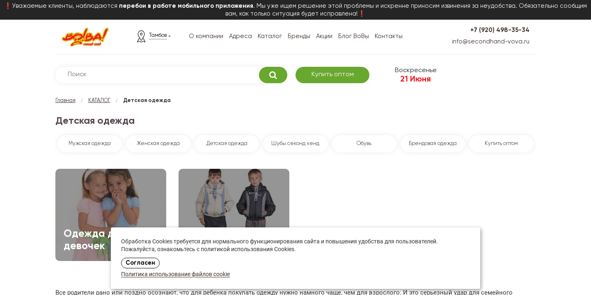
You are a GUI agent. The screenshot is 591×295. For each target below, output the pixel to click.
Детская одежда (226, 143)
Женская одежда (158, 143)
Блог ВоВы (353, 36)
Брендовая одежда (433, 143)
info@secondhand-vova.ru (490, 42)
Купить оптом (333, 74)
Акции (324, 36)
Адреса (240, 36)
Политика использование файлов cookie (175, 274)
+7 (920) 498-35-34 (499, 30)
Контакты (389, 36)
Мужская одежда (90, 143)
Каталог (270, 36)
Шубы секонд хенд (295, 143)
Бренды (299, 36)
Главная (65, 100)
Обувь (364, 143)
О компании (206, 36)
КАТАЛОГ (99, 100)
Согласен (140, 263)
